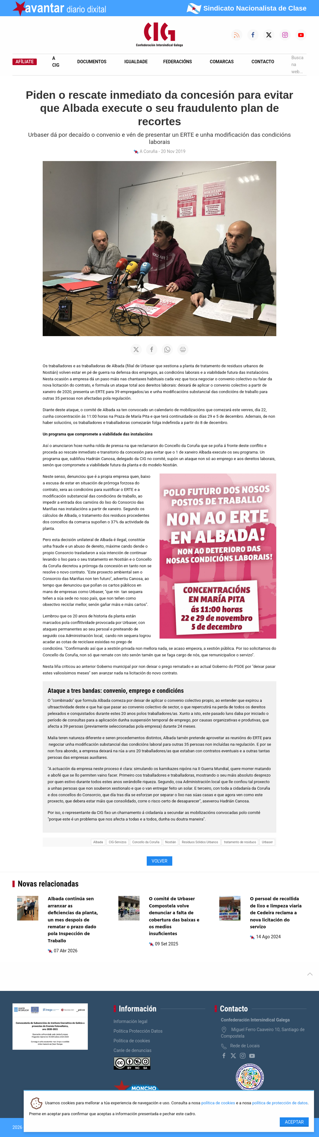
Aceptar (294, 1122)
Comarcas (222, 61)
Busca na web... (296, 64)
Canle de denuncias (133, 1050)
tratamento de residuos (240, 842)
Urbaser (267, 842)
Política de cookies (132, 1040)
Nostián (170, 842)
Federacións (177, 61)
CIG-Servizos (117, 842)
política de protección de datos (280, 1103)
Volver (159, 861)
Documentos (92, 61)
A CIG (56, 62)
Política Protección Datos (138, 1031)
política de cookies (218, 1103)
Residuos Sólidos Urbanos (200, 842)
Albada (98, 842)
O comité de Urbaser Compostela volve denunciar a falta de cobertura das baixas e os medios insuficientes (174, 916)
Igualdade (136, 61)
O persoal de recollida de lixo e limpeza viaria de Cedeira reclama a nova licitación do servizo (276, 913)
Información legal (131, 1021)
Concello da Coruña (146, 842)
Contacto (263, 61)
